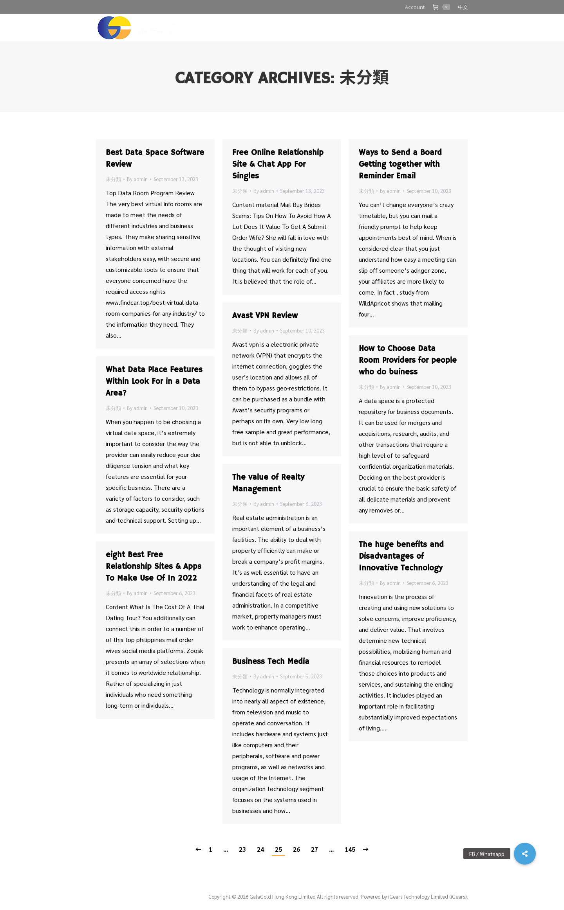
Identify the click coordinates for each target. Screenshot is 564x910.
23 (242, 849)
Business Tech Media (270, 662)
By (137, 179)
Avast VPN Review (265, 316)
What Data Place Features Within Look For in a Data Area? (154, 381)
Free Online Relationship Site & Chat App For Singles (278, 164)
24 (260, 849)
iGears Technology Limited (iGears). (428, 896)
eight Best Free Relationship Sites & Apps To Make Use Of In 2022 (153, 566)
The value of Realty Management (268, 483)
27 (314, 849)
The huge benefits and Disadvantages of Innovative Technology (401, 556)
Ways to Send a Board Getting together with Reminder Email (400, 164)
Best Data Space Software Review (155, 158)
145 (350, 849)
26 (296, 849)
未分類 (113, 179)
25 (278, 849)
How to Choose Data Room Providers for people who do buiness (408, 360)
